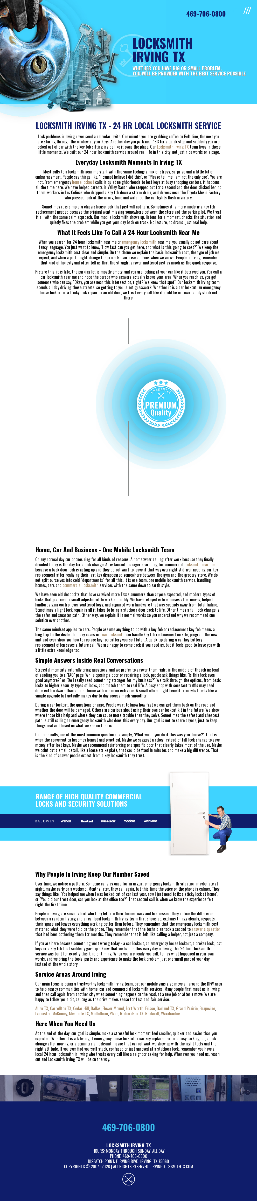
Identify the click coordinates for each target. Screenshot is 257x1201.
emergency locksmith (139, 242)
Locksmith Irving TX (173, 147)
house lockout (83, 182)
